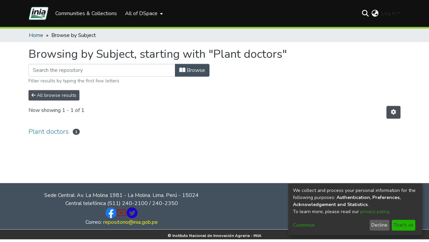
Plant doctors (48, 131)
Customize (304, 225)
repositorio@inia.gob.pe (130, 222)
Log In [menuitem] (388, 13)
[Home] (38, 13)
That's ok (403, 225)
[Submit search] (365, 13)
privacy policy (374, 211)
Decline (379, 225)
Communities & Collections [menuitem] (86, 13)
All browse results (54, 95)
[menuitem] (143, 13)
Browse (192, 70)
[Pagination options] (393, 112)
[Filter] (101, 70)
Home (36, 35)
